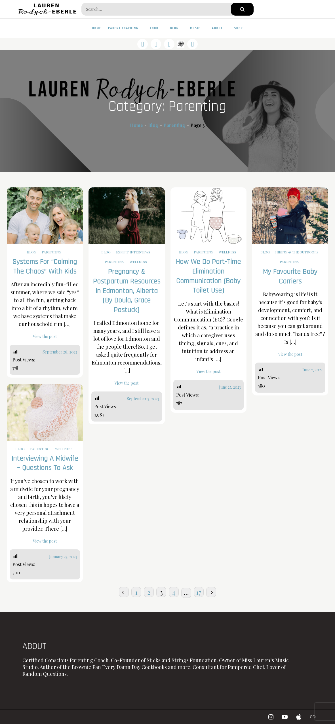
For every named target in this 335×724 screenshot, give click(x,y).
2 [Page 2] (148, 592)
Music (197, 28)
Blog (177, 28)
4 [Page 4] (173, 592)
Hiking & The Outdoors (297, 252)
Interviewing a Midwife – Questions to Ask (44, 463)
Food (156, 28)
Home (97, 28)
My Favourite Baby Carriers (290, 276)
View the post (45, 336)
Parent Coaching (125, 28)
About (219, 28)
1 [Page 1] (136, 592)
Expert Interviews (133, 252)
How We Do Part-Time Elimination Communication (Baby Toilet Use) (208, 276)
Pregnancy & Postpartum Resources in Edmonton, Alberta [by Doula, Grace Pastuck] (126, 291)
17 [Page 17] (198, 592)
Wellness (138, 262)
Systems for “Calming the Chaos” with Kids (44, 266)
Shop (238, 28)
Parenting (51, 252)
